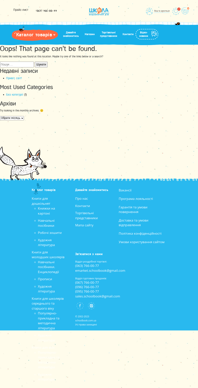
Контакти (128, 34)
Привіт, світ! (14, 78)
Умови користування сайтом (142, 242)
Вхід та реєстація (162, 11)
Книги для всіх (43, 347)
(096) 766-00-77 (87, 287)
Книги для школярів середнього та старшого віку (48, 303)
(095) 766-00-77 (87, 291)
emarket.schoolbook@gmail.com (100, 270)
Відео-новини (143, 34)
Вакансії (125, 190)
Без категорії (14, 94)
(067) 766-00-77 (87, 282)
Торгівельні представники (108, 34)
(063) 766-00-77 (46, 11)
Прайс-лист (20, 10)
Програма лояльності (136, 198)
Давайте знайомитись (71, 34)
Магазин (90, 34)
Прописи (45, 279)
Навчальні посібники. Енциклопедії (48, 267)
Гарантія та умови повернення (133, 209)
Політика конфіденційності (140, 233)
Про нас (81, 198)
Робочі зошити (50, 232)
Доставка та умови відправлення (133, 222)
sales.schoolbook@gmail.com (97, 296)
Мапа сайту (84, 225)
